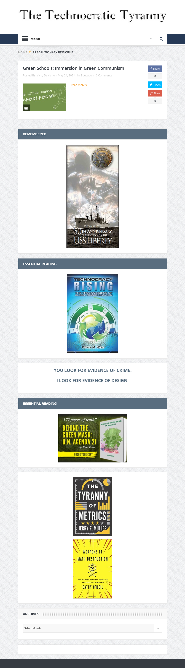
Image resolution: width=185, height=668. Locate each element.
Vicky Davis (44, 75)
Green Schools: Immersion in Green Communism (73, 68)
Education (87, 75)
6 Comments (104, 75)
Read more (79, 85)
